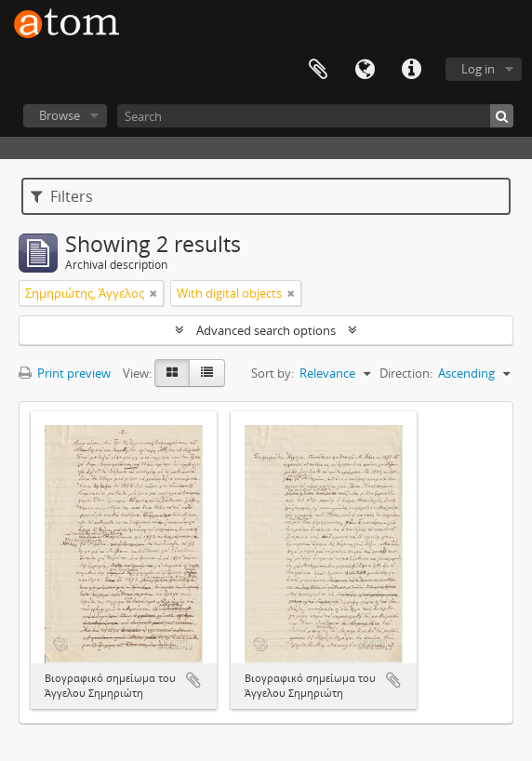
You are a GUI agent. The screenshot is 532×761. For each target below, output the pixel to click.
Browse (59, 115)
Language (364, 70)
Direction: (405, 373)
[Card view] (172, 373)
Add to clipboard (193, 680)
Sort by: (272, 373)
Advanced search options (266, 330)
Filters (62, 196)
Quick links (411, 70)
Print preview (65, 373)
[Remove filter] (153, 293)
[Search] (315, 115)
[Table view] (207, 373)
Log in (478, 68)
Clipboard (318, 70)
